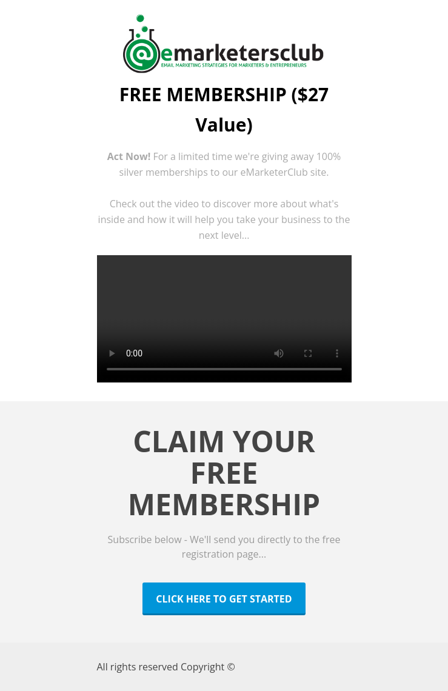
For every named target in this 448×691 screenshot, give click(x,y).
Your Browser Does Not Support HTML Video (224, 318)
